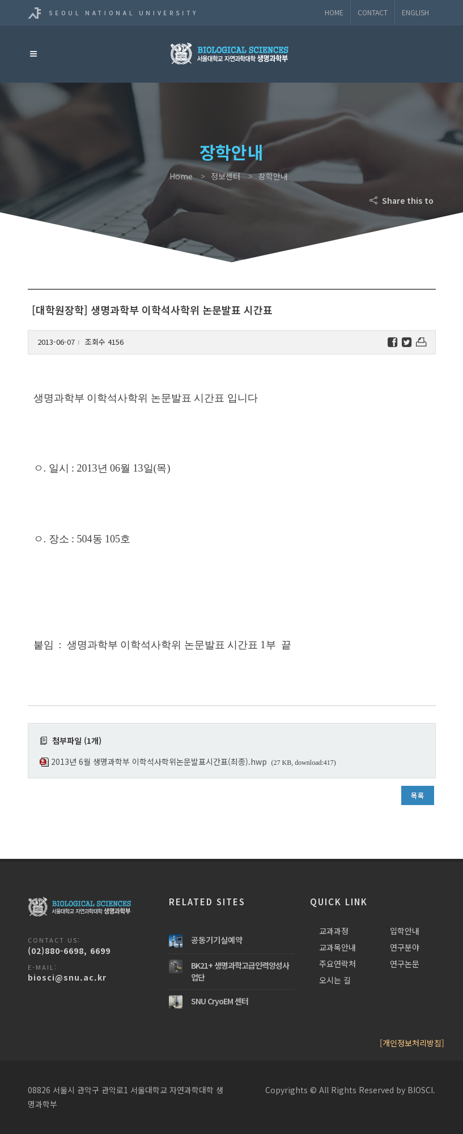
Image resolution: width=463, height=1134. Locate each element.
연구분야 (404, 947)
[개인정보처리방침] (412, 1043)
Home (334, 12)
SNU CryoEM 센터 (219, 1001)
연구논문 (404, 963)
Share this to (402, 200)
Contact (373, 12)
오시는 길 (335, 980)
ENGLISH (415, 12)
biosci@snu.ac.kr (67, 977)
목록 (417, 795)
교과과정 (334, 930)
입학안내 (404, 930)
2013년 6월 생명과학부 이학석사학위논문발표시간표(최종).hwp (159, 761)
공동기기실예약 (217, 939)
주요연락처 (337, 963)
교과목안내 (337, 947)
